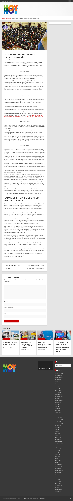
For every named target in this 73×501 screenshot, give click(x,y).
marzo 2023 (58, 412)
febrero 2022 (58, 437)
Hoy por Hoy (13, 498)
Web (5, 314)
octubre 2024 (58, 375)
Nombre (6, 301)
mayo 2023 (58, 408)
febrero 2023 (58, 414)
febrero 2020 (58, 483)
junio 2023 (57, 406)
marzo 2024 (58, 389)
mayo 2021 (58, 454)
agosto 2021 (58, 449)
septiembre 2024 (59, 377)
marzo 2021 (58, 458)
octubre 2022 (58, 421)
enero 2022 (58, 439)
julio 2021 (57, 451)
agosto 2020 (58, 472)
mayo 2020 (58, 478)
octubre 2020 (58, 468)
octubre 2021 (58, 445)
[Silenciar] (49, 368)
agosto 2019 (58, 491)
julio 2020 (57, 474)
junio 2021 (57, 452)
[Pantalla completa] (51, 368)
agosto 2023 (58, 402)
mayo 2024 (58, 385)
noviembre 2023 (59, 396)
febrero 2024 (58, 390)
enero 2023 (58, 416)
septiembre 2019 (59, 489)
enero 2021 (58, 462)
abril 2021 (57, 456)
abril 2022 (57, 433)
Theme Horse (26, 498)
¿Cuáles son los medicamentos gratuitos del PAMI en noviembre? (27, 344)
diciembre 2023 (58, 394)
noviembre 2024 (59, 373)
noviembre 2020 (59, 466)
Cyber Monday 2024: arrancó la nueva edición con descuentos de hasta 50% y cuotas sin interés (62, 346)
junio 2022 (57, 429)
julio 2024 (57, 381)
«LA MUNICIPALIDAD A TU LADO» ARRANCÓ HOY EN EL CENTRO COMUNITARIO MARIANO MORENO (35, 267)
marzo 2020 (58, 481)
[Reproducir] (39, 368)
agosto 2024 (58, 379)
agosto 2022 (58, 425)
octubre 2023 (58, 398)
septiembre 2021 (59, 447)
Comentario (7, 284)
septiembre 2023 (59, 400)
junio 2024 (57, 383)
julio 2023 (57, 404)
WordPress (42, 498)
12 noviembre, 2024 (7, 347)
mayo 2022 (58, 431)
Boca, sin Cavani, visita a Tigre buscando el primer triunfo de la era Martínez (14, 267)
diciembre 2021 (58, 441)
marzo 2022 (58, 435)
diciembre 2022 (58, 418)
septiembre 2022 (59, 423)
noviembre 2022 (59, 420)
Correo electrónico (9, 307)
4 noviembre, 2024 (25, 349)
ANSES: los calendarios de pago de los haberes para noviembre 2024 (44, 344)
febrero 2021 (58, 460)
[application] (45, 365)
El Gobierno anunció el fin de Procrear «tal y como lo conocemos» (10, 344)
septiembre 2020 (59, 470)
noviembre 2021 (59, 443)
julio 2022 (57, 427)
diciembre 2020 (58, 464)
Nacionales (7, 52)
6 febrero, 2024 (7, 59)
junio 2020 (57, 476)
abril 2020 (57, 480)
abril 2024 (57, 387)
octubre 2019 (58, 487)
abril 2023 (57, 410)
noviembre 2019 (59, 485)
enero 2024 (58, 392)
